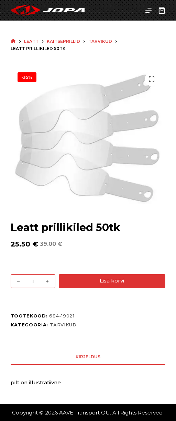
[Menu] (148, 10)
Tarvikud (63, 324)
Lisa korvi (112, 280)
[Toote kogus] (33, 281)
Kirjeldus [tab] (88, 356)
